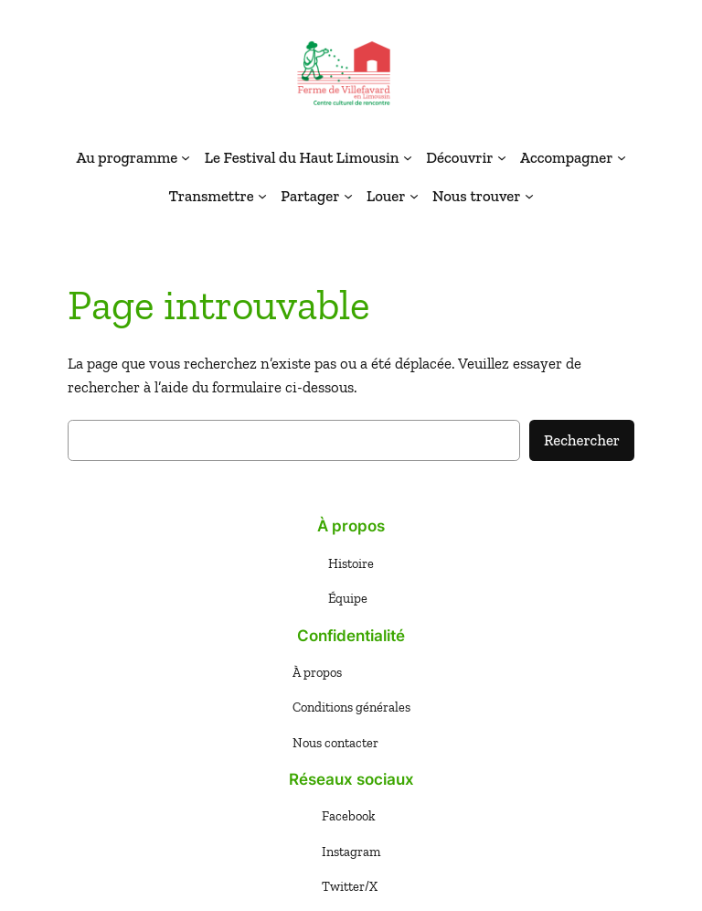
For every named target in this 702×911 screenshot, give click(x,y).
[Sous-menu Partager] (348, 195)
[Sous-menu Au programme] (185, 157)
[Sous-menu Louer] (414, 195)
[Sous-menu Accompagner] (621, 157)
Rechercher (582, 440)
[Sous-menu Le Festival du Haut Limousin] (407, 157)
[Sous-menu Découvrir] (501, 157)
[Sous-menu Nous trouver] (529, 195)
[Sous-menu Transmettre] (262, 195)
